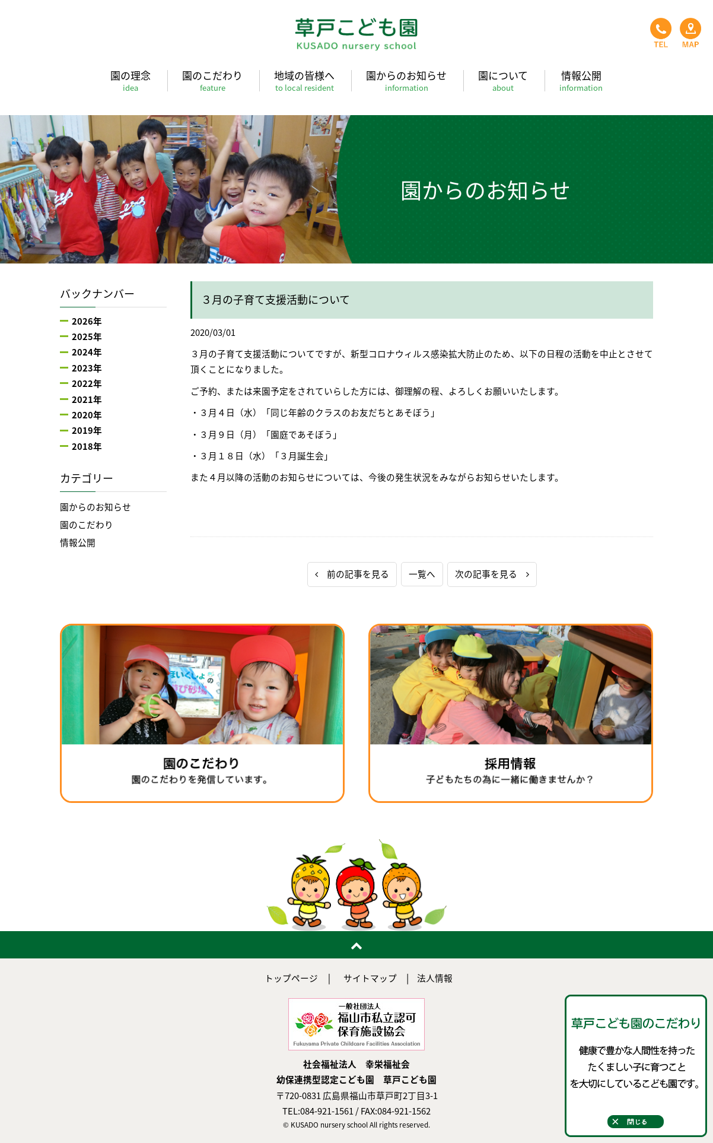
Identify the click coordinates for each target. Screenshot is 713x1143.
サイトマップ (370, 978)
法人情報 (435, 978)
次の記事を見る (492, 573)
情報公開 (581, 80)
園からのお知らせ (406, 80)
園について (503, 80)
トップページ (291, 978)
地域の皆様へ (304, 80)
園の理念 (130, 80)
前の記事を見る (352, 573)
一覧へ (422, 573)
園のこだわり (212, 80)
